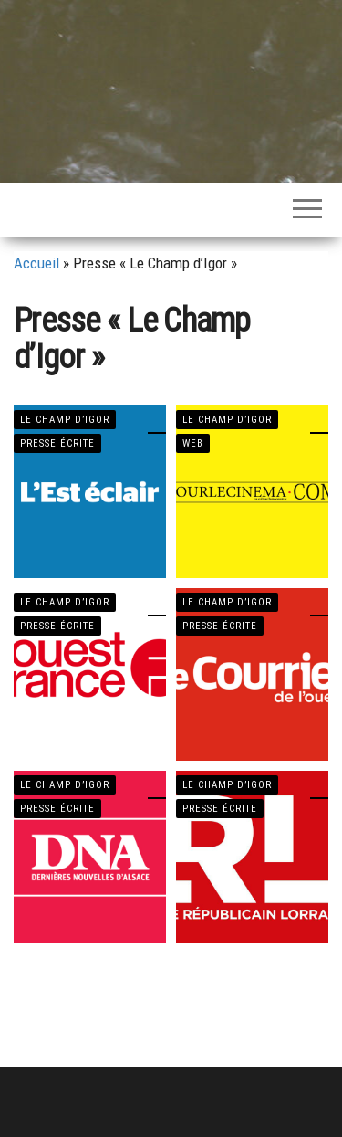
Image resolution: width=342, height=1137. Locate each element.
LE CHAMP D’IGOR (64, 420)
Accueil (36, 263)
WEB (192, 443)
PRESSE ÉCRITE (57, 443)
